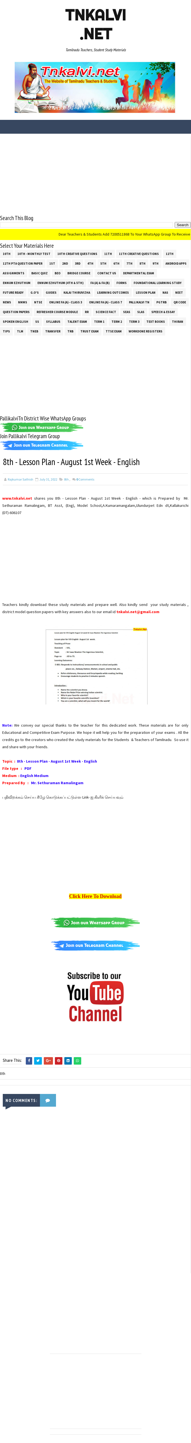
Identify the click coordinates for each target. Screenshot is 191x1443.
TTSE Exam (114, 331)
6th (116, 263)
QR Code (180, 302)
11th (108, 254)
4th (90, 263)
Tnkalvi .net (95, 24)
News (7, 302)
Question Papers (16, 312)
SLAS (140, 312)
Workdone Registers (145, 331)
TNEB (34, 331)
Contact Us (106, 273)
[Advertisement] (95, 175)
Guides (51, 293)
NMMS (22, 302)
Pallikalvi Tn (139, 302)
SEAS (126, 312)
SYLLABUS (53, 322)
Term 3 (134, 322)
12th (170, 254)
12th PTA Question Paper (22, 263)
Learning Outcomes (113, 293)
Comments (85, 479)
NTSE (38, 302)
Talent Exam (77, 322)
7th (129, 263)
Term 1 (99, 322)
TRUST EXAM (89, 331)
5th (103, 263)
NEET (179, 293)
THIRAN (177, 322)
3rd (77, 263)
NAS (165, 293)
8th (142, 263)
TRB (70, 331)
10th (7, 254)
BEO (57, 273)
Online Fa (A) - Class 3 (65, 302)
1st (52, 263)
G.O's (34, 293)
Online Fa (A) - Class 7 (105, 302)
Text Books (155, 322)
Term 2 (116, 322)
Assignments (13, 273)
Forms (121, 283)
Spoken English (15, 322)
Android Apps (176, 263)
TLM (20, 331)
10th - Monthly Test (33, 254)
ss (37, 322)
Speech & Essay (163, 312)
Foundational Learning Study (158, 283)
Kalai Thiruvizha (76, 293)
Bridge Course (78, 273)
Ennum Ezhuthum (16, 283)
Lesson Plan (146, 293)
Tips (6, 331)
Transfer (52, 331)
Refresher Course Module (57, 312)
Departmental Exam (138, 273)
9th (155, 263)
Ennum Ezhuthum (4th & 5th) (60, 283)
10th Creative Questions (77, 254)
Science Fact (106, 312)
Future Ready (13, 293)
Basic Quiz (39, 273)
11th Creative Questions (139, 254)
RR (87, 312)
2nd (65, 263)
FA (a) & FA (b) (99, 283)
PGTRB (161, 302)
